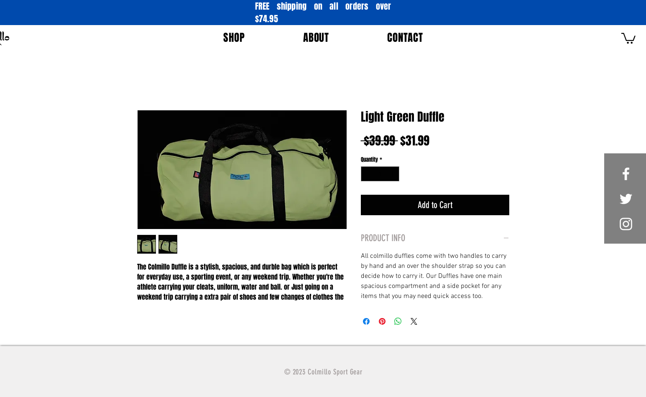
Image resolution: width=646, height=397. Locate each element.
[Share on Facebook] (366, 321)
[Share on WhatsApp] (398, 321)
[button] (234, 37)
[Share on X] (414, 321)
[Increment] (393, 174)
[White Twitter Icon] (626, 199)
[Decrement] (367, 174)
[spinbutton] (380, 174)
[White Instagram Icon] (626, 224)
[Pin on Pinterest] (382, 321)
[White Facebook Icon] (626, 173)
